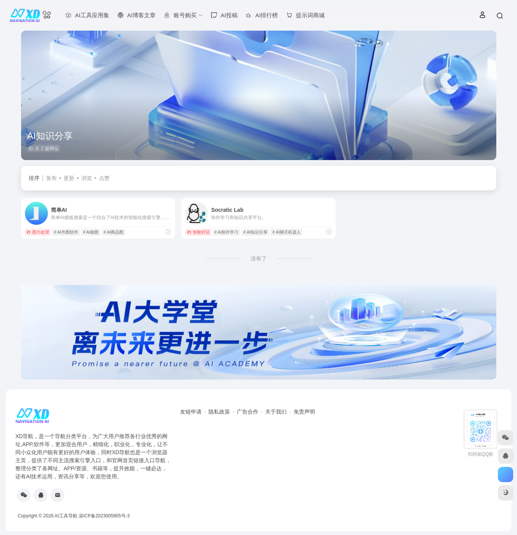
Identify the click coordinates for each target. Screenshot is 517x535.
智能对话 (198, 232)
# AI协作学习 (226, 232)
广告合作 (247, 412)
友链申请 (191, 412)
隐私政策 (219, 412)
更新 (69, 178)
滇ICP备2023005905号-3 (104, 516)
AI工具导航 (65, 516)
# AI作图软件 (66, 232)
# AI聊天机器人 (286, 232)
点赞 (104, 178)
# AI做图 (90, 232)
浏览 (86, 178)
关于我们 (276, 412)
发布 (51, 178)
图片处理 (37, 232)
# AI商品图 (113, 232)
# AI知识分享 (255, 232)
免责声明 (304, 412)
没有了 (259, 258)
